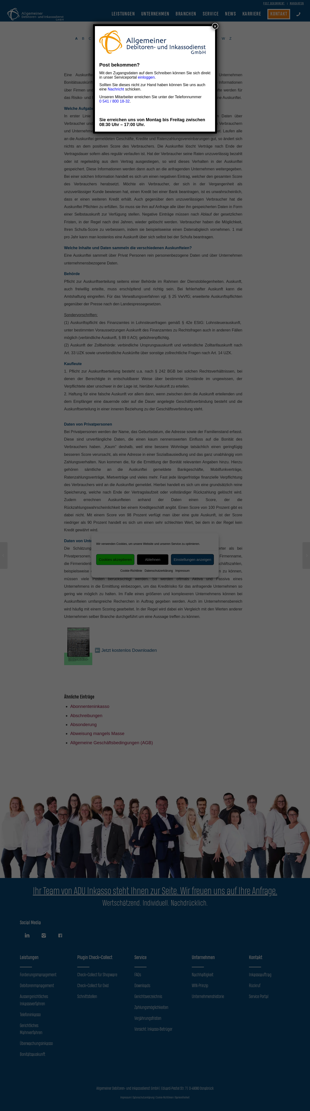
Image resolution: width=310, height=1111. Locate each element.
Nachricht (116, 89)
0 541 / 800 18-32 (114, 101)
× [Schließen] (215, 26)
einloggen (146, 77)
